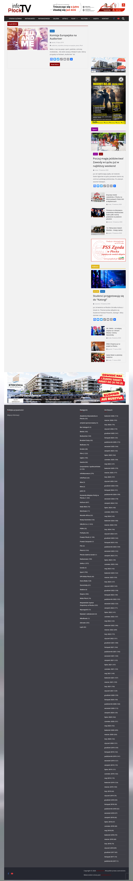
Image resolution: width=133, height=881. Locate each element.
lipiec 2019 (108, 769)
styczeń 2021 (109, 691)
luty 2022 (107, 634)
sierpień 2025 (109, 451)
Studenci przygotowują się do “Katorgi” (108, 297)
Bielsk (82, 432)
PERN (82, 528)
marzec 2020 (108, 734)
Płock (52, 31)
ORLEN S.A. (84, 524)
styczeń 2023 (109, 586)
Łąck (101, 154)
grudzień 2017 (109, 852)
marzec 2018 (108, 839)
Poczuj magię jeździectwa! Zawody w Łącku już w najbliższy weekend (108, 162)
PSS (81, 546)
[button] (76, 18)
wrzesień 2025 (109, 446)
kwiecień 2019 (109, 782)
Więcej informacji (13, 415)
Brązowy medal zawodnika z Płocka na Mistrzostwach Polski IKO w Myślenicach (115, 198)
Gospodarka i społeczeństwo (90, 467)
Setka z (65, 19)
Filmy (73, 19)
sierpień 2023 (109, 556)
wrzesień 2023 (109, 551)
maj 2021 (107, 673)
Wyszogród (84, 610)
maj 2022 (107, 621)
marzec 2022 (108, 630)
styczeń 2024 (109, 534)
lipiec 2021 (108, 665)
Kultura (84, 19)
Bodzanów (83, 436)
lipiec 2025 (108, 455)
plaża (77, 45)
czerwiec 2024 (109, 512)
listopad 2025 (109, 438)
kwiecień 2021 (109, 678)
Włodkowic (84, 618)
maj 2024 (107, 516)
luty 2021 (107, 686)
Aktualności (30, 19)
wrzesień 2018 (109, 813)
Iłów (81, 482)
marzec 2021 (108, 682)
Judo (81, 491)
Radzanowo (84, 559)
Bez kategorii (84, 427)
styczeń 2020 (109, 743)
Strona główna (15, 19)
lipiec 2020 (108, 717)
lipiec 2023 (108, 560)
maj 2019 (107, 778)
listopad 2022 (109, 595)
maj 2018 (107, 830)
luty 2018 (107, 844)
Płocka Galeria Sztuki (87, 555)
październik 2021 (110, 652)
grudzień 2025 (109, 433)
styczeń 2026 (109, 429)
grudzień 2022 (109, 590)
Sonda (82, 568)
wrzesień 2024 (109, 499)
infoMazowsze (44, 19)
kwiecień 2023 (109, 573)
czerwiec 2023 (109, 564)
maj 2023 (107, 569)
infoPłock (83, 478)
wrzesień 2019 (109, 761)
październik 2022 (110, 599)
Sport (95, 154)
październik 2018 (110, 809)
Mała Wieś (83, 507)
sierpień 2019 (109, 765)
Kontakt (105, 19)
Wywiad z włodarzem (87, 614)
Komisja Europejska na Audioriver (63, 37)
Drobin (82, 449)
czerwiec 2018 (109, 826)
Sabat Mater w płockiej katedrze (114, 356)
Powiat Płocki (84, 537)
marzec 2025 (108, 473)
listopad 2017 (109, 857)
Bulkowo (83, 445)
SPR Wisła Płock (85, 576)
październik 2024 (110, 494)
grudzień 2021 (109, 643)
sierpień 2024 (109, 503)
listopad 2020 (109, 700)
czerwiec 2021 (109, 669)
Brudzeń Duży (85, 440)
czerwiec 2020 (109, 721)
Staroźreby (84, 585)
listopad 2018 (109, 804)
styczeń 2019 (109, 796)
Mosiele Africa (85, 515)
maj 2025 (107, 464)
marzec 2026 (108, 420)
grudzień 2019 (109, 748)
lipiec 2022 (108, 612)
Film (81, 453)
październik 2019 (110, 756)
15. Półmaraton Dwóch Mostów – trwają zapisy (114, 229)
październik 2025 (110, 442)
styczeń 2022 (109, 638)
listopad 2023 (109, 542)
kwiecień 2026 (109, 416)
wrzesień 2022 (109, 604)
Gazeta (96, 19)
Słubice (82, 590)
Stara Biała (83, 581)
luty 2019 (107, 791)
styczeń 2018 (109, 848)
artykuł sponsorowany (88, 423)
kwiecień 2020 (109, 730)
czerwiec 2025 (109, 460)
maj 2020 (107, 726)
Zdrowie (83, 623)
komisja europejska (69, 45)
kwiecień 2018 (109, 835)
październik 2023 (110, 547)
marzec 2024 (108, 525)
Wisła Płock (84, 598)
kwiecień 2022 (109, 625)
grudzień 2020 (109, 695)
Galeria (56, 19)
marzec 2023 (108, 577)
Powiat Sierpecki (86, 542)
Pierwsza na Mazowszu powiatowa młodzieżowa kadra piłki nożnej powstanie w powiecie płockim (114, 214)
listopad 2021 (109, 647)
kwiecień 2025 (109, 468)
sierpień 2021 (109, 660)
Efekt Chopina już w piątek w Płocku (113, 345)
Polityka (83, 533)
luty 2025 (107, 477)
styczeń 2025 (109, 481)
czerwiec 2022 (109, 617)
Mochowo (83, 511)
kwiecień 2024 (109, 521)
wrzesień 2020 (109, 708)
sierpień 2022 (109, 608)
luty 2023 (107, 582)
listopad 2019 (109, 752)
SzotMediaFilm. (106, 875)
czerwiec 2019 (109, 774)
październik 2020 (110, 704)
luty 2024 (107, 529)
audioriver (54, 45)
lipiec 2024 (108, 508)
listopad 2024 (109, 490)
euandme (60, 45)
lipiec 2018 (108, 822)
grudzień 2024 (109, 486)
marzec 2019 (108, 787)
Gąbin (82, 458)
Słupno (82, 594)
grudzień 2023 (109, 538)
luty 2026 (107, 425)
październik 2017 (110, 861)
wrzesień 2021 (109, 656)
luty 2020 (107, 739)
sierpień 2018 (109, 817)
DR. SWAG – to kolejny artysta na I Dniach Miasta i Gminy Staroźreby (114, 331)
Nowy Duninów (85, 520)
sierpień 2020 (109, 713)
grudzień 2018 (109, 800)
